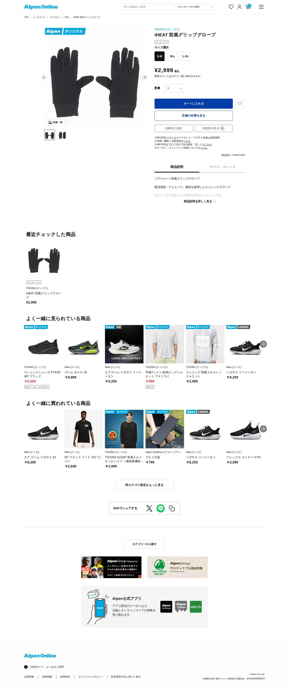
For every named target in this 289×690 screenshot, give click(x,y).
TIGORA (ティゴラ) (167, 29)
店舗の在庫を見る (194, 115)
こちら (187, 141)
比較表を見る (213, 128)
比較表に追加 (173, 128)
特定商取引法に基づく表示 (126, 676)
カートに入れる (193, 103)
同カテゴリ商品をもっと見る (144, 485)
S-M (159, 56)
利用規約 (65, 676)
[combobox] (147, 6)
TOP (26, 17)
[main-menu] (261, 6)
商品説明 (176, 167)
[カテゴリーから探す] (195, 6)
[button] (44, 77)
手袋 (67, 17)
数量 (157, 88)
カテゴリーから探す (144, 544)
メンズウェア (39, 17)
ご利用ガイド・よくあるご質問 (46, 666)
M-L (172, 56)
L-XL (185, 56)
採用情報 (47, 676)
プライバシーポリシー (90, 676)
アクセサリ (55, 17)
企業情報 (29, 676)
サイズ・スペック (222, 167)
